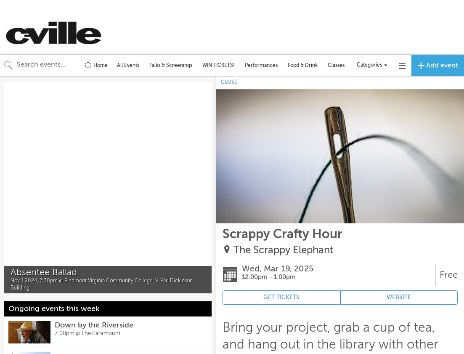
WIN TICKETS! (218, 65)
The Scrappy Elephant (283, 250)
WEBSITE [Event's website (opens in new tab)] (399, 297)
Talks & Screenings (170, 65)
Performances (261, 65)
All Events (128, 65)
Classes (336, 65)
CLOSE (229, 82)
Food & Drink (303, 65)
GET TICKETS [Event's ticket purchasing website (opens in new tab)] (281, 297)
